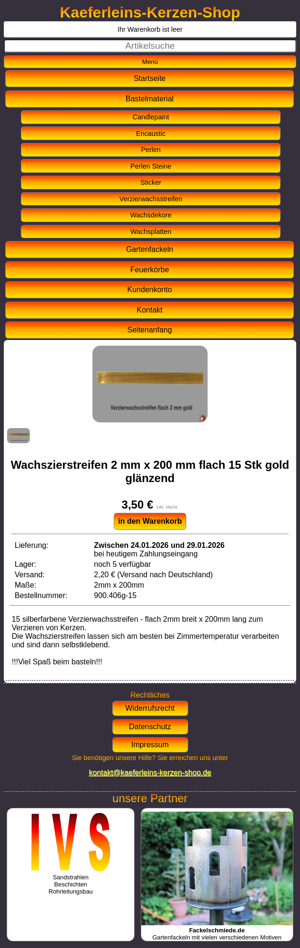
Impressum (150, 745)
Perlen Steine (150, 166)
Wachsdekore (151, 215)
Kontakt (150, 310)
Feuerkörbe (149, 270)
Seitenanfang (149, 330)
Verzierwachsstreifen (150, 199)
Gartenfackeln (149, 249)
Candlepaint (151, 117)
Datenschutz (150, 727)
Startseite (150, 78)
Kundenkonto (149, 290)
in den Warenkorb (150, 521)
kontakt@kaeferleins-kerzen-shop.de (150, 773)
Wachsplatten (151, 231)
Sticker (150, 182)
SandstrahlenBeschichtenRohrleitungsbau (70, 881)
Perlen (151, 149)
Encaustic (150, 133)
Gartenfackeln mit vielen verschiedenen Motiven (217, 930)
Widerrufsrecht (149, 708)
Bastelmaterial (149, 99)
